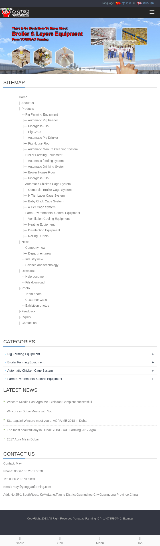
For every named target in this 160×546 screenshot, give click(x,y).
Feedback (28, 311)
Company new (35, 247)
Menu (100, 540)
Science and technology (42, 265)
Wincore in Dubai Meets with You (30, 411)
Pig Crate (34, 132)
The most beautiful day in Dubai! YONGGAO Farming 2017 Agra (51, 430)
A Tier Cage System (42, 207)
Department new (39, 253)
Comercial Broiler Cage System (50, 190)
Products (28, 108)
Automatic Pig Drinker (43, 137)
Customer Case (36, 300)
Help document (35, 276)
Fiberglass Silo (38, 126)
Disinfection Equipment (44, 230)
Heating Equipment (41, 224)
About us (27, 103)
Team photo (33, 294)
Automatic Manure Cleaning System (53, 149)
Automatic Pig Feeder (43, 120)
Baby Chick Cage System (46, 201)
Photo (26, 288)
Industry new (34, 259)
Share (20, 540)
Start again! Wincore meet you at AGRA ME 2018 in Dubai (47, 420)
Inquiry (26, 317)
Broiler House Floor (41, 172)
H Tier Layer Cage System (46, 195)
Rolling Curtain (38, 236)
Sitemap (127, 518)
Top (140, 540)
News (25, 242)
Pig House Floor (39, 143)
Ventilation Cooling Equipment (49, 218)
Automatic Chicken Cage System (48, 184)
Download (28, 271)
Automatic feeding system (46, 161)
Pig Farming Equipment (41, 114)
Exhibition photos (37, 305)
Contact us (29, 323)
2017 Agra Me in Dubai (22, 439)
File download (35, 282)
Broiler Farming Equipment (44, 155)
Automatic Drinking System (46, 166)
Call (60, 540)
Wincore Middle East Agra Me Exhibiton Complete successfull (49, 402)
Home (23, 97)
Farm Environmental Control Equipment (52, 213)
